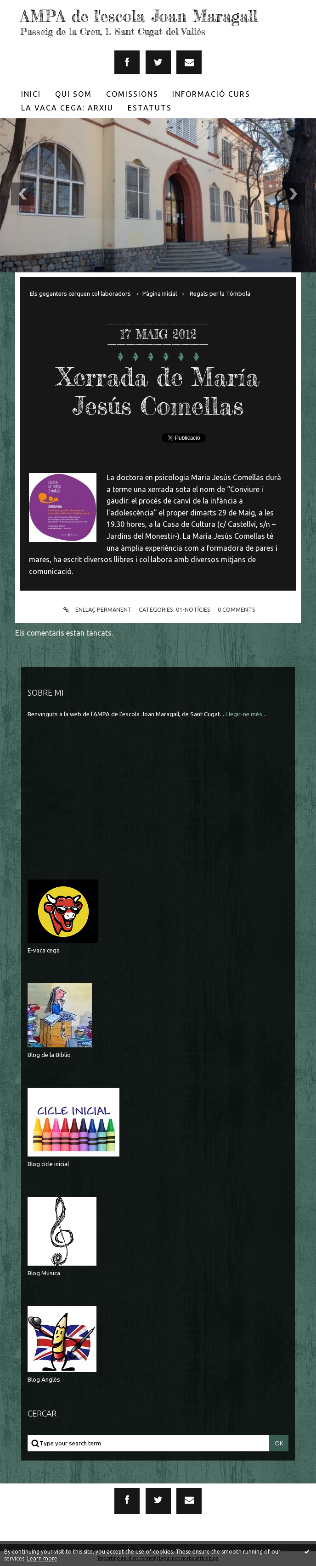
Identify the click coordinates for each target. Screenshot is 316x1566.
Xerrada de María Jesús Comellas (158, 391)
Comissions (132, 94)
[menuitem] (31, 94)
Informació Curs (211, 94)
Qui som (73, 94)
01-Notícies (193, 609)
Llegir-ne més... (246, 714)
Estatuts (150, 108)
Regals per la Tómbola (220, 293)
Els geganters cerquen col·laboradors (80, 293)
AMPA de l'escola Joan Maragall (139, 16)
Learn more (42, 1558)
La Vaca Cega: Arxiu (67, 108)
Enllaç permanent (96, 609)
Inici (31, 94)
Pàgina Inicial (159, 293)
